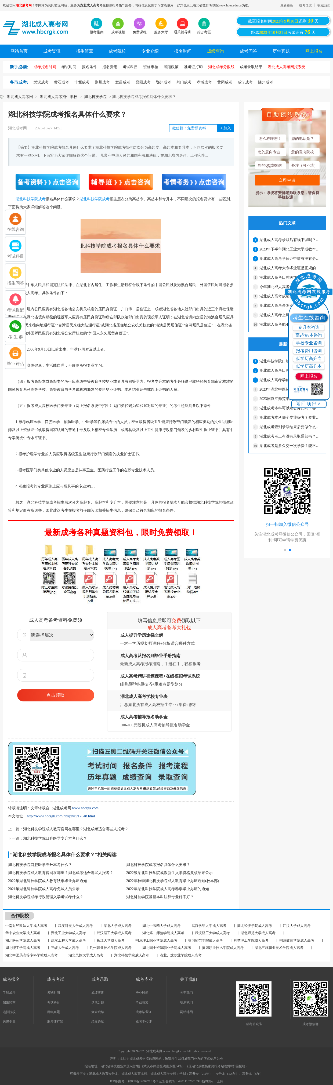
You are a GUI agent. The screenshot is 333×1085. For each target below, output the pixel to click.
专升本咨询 (309, 327)
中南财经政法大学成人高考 (26, 926)
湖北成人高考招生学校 (58, 97)
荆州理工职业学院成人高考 (156, 940)
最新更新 (286, 5)
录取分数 (97, 1002)
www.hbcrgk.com (85, 808)
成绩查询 (215, 51)
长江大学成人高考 (111, 940)
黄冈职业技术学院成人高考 (223, 948)
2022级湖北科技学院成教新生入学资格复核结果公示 (169, 873)
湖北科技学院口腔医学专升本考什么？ (55, 838)
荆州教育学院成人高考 (296, 940)
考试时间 (53, 993)
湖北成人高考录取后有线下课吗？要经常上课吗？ (290, 240)
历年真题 (281, 51)
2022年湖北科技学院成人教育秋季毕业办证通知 (47, 881)
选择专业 (9, 1022)
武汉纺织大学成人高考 (208, 926)
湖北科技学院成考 (31, 199)
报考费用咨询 (309, 350)
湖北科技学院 (95, 97)
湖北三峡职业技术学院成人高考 (279, 948)
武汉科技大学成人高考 (75, 926)
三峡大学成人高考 (65, 948)
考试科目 (53, 1002)
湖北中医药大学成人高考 (161, 926)
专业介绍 (150, 51)
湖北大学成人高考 (118, 926)
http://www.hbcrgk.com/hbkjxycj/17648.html (61, 816)
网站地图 (186, 1012)
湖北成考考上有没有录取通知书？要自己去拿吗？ (290, 436)
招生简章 (84, 51)
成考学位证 (144, 1022)
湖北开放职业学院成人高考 (181, 955)
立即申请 (287, 180)
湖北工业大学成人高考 (68, 933)
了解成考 (9, 993)
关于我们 (186, 993)
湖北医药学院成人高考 (22, 940)
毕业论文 (142, 1002)
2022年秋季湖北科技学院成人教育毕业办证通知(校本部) (172, 881)
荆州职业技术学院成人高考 (111, 948)
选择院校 (9, 1012)
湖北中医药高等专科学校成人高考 (31, 955)
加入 (225, 128)
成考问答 (248, 51)
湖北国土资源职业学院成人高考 (166, 948)
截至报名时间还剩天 (283, 21)
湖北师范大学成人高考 (258, 933)
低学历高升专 (309, 358)
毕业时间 (142, 993)
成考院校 (117, 51)
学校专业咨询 (309, 343)
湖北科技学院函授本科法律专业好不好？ (160, 897)
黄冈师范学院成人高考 (205, 940)
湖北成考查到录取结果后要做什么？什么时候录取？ (290, 427)
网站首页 (19, 51)
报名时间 (182, 51)
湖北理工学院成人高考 (22, 948)
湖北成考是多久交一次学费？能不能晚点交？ (290, 446)
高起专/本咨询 (308, 335)
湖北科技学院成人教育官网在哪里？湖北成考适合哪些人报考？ (75, 829)
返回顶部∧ (309, 403)
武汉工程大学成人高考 (68, 940)
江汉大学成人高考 (297, 926)
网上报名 (314, 51)
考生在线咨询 (309, 318)
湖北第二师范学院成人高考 (163, 933)
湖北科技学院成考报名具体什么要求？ (158, 865)
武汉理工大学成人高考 (114, 933)
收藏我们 (323, 5)
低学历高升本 (309, 366)
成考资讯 (51, 51)
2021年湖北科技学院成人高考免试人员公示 (43, 889)
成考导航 (305, 5)
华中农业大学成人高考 (22, 933)
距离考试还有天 (283, 32)
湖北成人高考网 (20, 97)
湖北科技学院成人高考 (131, 955)
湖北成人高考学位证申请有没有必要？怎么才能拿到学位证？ (290, 259)
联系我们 (186, 1002)
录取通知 (97, 1022)
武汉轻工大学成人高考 (212, 933)
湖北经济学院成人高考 (254, 926)
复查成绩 (97, 1012)
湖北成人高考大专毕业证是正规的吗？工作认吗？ (290, 268)
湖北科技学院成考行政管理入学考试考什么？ (45, 897)
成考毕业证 (144, 1012)
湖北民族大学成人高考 (85, 955)
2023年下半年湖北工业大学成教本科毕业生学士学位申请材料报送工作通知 (290, 249)
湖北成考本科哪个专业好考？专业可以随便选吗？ (290, 418)
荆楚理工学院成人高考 (251, 940)
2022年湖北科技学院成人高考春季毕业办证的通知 (167, 889)
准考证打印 (55, 1022)
